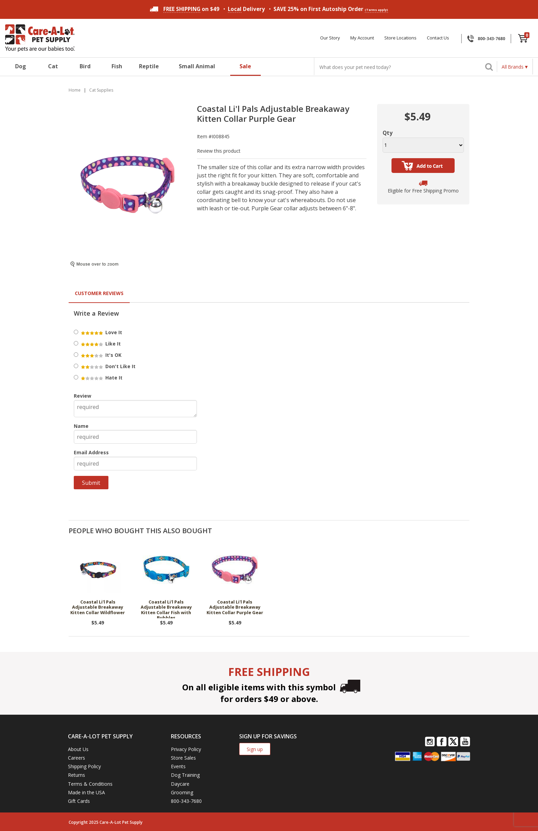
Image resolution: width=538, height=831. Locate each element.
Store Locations (400, 38)
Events (178, 766)
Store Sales (183, 757)
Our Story (330, 38)
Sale (245, 66)
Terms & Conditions (90, 784)
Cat (53, 66)
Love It (101, 332)
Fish (117, 66)
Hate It (101, 377)
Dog (20, 66)
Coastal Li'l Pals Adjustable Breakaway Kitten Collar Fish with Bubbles (166, 608)
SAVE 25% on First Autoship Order (330, 9)
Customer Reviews (99, 293)
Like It (100, 343)
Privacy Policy (186, 749)
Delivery (246, 9)
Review (82, 396)
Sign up (255, 749)
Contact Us (438, 38)
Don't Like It (108, 366)
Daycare (180, 784)
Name (81, 426)
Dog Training (185, 775)
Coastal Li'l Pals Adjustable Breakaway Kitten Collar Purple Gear (235, 607)
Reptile (149, 66)
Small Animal (197, 66)
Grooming (182, 792)
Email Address (91, 452)
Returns (76, 775)
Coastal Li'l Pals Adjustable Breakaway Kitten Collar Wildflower (97, 607)
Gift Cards (79, 801)
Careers (76, 757)
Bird (85, 66)
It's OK (100, 355)
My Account (362, 38)
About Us (78, 749)
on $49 (184, 8)
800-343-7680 (491, 39)
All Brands (513, 66)
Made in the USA (86, 792)
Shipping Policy (84, 766)
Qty (388, 133)
